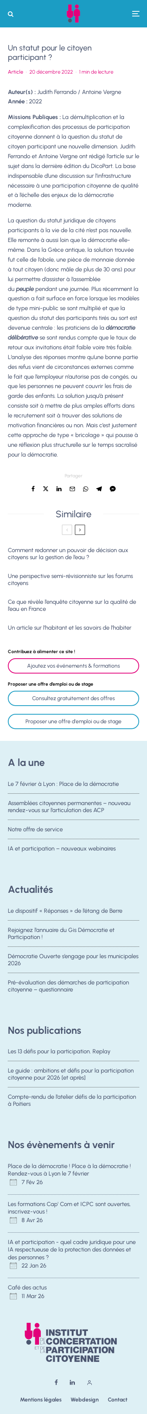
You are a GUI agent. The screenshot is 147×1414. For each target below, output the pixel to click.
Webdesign (85, 1399)
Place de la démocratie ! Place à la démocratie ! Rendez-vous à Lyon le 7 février (69, 1170)
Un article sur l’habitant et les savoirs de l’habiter (69, 627)
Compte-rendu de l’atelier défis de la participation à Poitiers (72, 1101)
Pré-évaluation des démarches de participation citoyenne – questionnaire (68, 988)
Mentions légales (41, 1399)
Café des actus (27, 1287)
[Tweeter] (46, 489)
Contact (117, 1399)
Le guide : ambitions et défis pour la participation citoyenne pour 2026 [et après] (71, 1074)
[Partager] (33, 489)
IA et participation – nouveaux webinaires (62, 850)
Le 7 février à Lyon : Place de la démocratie (63, 783)
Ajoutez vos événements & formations (73, 666)
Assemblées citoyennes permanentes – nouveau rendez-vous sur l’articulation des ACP (69, 807)
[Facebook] (56, 1382)
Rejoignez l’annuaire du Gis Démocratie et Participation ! (61, 933)
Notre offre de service (35, 829)
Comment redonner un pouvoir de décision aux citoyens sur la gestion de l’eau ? (68, 554)
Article (15, 72)
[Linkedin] (72, 1382)
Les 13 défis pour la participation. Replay (59, 1051)
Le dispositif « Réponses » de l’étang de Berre (65, 910)
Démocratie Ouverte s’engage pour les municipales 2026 (73, 960)
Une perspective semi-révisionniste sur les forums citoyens (70, 579)
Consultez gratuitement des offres (73, 698)
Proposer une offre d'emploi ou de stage (73, 721)
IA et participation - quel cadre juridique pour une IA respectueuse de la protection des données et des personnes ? (72, 1250)
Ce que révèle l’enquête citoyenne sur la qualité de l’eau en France (72, 605)
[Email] (72, 489)
